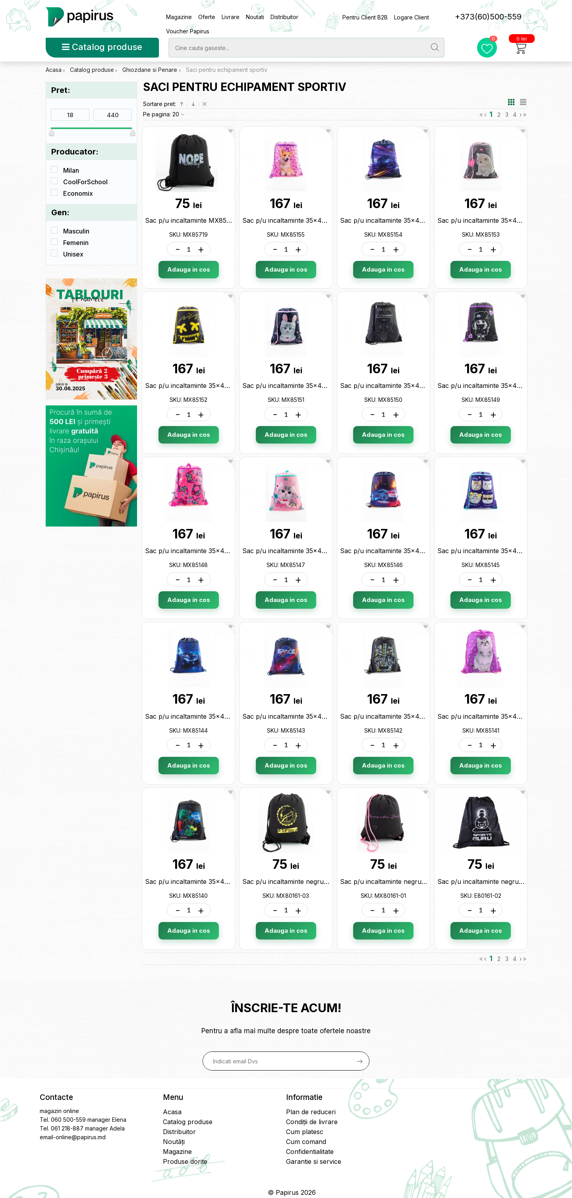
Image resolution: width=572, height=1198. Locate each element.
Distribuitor (284, 17)
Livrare (231, 17)
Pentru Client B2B (365, 17)
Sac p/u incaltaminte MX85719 (191, 220)
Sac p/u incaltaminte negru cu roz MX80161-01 (411, 881)
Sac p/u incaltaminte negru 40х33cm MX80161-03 (318, 881)
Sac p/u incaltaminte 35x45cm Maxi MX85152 (214, 386)
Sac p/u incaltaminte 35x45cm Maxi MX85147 (312, 551)
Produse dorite (185, 1161)
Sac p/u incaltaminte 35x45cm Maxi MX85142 (409, 716)
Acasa (54, 69)
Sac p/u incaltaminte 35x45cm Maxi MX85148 (214, 551)
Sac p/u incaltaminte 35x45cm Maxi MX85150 (409, 386)
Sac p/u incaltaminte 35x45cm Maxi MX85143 (311, 716)
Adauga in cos (188, 269)
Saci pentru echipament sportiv (226, 69)
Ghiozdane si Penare (150, 69)
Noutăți (174, 1142)
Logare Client (411, 17)
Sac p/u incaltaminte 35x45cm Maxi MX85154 (409, 220)
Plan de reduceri (311, 1112)
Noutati (255, 17)
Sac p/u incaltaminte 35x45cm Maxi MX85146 (409, 551)
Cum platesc (304, 1132)
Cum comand (306, 1142)
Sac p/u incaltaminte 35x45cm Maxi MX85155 (311, 220)
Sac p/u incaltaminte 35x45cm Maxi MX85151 (311, 386)
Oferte (206, 17)
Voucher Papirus (187, 31)
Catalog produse (102, 47)
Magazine (179, 17)
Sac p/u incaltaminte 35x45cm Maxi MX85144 (215, 716)
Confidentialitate (310, 1152)
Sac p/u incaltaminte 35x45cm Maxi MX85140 (214, 881)
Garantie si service (313, 1161)
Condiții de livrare (312, 1122)
